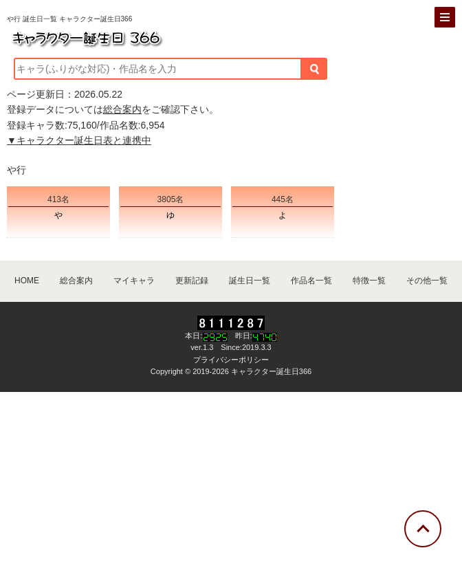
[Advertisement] (231, 478)
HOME (26, 280)
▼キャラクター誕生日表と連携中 (79, 140)
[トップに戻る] (422, 528)
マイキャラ (134, 280)
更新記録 (191, 280)
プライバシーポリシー (231, 360)
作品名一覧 (311, 280)
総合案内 (122, 109)
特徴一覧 (369, 280)
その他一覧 (427, 280)
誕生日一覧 (249, 280)
